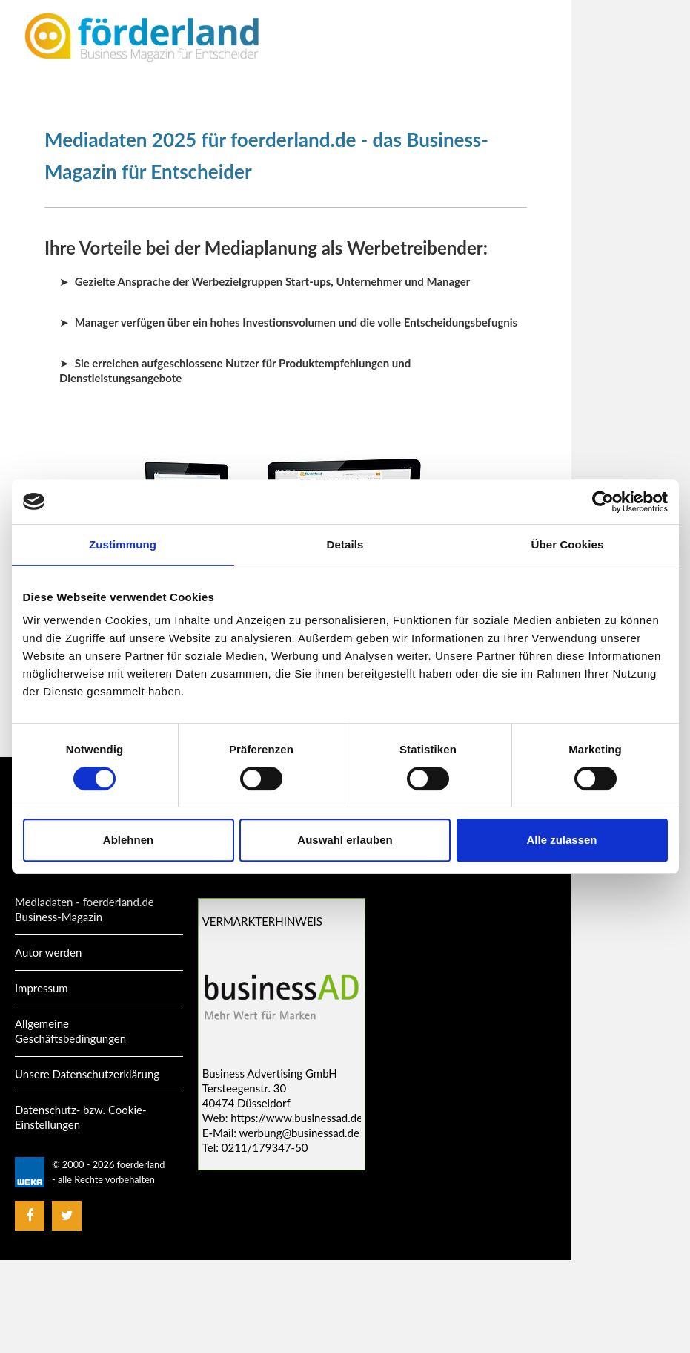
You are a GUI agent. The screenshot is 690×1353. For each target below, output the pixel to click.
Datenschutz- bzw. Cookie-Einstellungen (81, 1117)
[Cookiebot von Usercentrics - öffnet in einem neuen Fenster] (603, 502)
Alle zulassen (561, 839)
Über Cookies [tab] (567, 544)
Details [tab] (345, 544)
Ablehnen (128, 839)
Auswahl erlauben (344, 839)
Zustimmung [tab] (122, 544)
